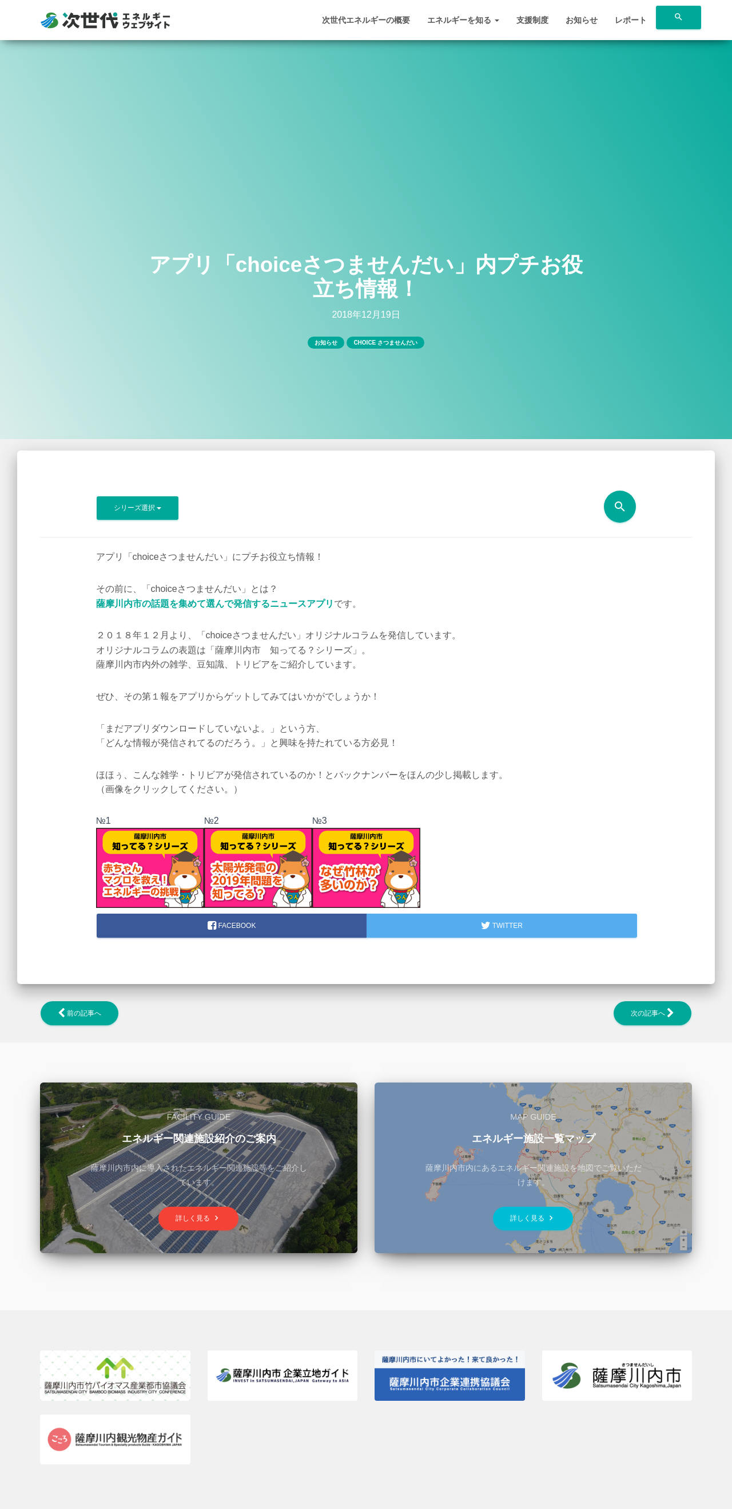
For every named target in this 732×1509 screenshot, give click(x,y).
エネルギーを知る (463, 20)
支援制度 (532, 20)
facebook (232, 926)
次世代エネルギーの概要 (366, 20)
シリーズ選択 (137, 508)
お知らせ (582, 20)
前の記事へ (79, 1013)
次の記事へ (652, 1013)
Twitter (502, 926)
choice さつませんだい (385, 342)
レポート (631, 20)
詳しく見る (198, 1218)
